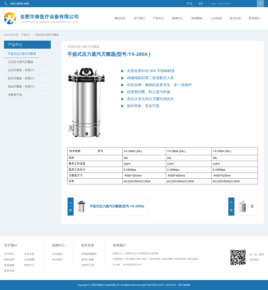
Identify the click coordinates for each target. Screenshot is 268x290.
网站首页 (120, 18)
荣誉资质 (9, 270)
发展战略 (9, 265)
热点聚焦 (57, 259)
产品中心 (158, 18)
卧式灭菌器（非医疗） (22, 78)
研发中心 (29, 265)
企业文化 (29, 253)
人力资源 (216, 18)
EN (201, 3)
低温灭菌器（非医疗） (22, 86)
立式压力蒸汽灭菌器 (20, 61)
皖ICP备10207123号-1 (154, 285)
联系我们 (254, 18)
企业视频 (29, 259)
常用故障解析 (89, 253)
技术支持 (235, 18)
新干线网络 (185, 285)
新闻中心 (177, 18)
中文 (190, 3)
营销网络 (196, 18)
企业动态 (57, 253)
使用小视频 (87, 259)
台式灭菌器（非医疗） (22, 70)
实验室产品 (15, 94)
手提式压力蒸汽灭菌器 (47, 34)
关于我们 (139, 18)
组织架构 (9, 259)
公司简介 (9, 253)
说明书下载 (87, 265)
